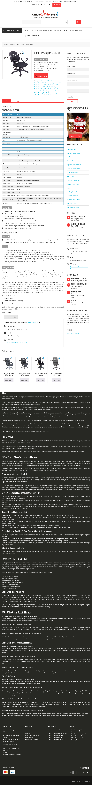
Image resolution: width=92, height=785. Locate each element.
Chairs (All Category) (11, 30)
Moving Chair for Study (45, 93)
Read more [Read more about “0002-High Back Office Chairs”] (8, 380)
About (65, 30)
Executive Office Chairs (45, 85)
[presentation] (11, 317)
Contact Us (35, 36)
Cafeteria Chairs (71, 149)
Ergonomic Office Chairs (74, 165)
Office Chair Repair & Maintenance (41, 30)
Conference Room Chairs (74, 157)
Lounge (69, 188)
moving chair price (57, 93)
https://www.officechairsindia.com (17, 342)
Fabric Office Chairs (72, 172)
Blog (80, 30)
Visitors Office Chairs (40, 91)
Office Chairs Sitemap (73, 333)
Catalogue (57, 30)
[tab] (11, 317)
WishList (34, 4)
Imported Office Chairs (73, 180)
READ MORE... (75, 136)
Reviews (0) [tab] (15, 101)
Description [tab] (6, 101)
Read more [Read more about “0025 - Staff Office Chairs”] (40, 380)
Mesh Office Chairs (72, 196)
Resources (73, 30)
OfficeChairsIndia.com (8, 553)
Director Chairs (46, 83)
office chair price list (40, 95)
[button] (28, 52)
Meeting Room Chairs (73, 192)
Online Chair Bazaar (52, 95)
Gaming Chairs (71, 176)
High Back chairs (29, 517)
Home (26, 30)
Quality (27, 36)
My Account (57, 4)
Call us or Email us (33, 322)
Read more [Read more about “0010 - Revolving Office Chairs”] (56, 380)
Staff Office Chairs (57, 89)
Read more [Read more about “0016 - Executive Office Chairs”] (24, 380)
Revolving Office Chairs (45, 89)
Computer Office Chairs (48, 81)
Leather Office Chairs (44, 87)
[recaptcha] (70, 97)
